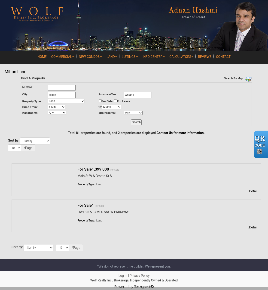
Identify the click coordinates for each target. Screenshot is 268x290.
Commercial (62, 57)
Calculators (181, 57)
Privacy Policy (139, 276)
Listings (130, 57)
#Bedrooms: (30, 113)
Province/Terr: (108, 94)
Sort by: (13, 140)
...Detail (252, 191)
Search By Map (233, 78)
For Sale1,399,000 (93, 169)
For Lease (123, 101)
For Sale (107, 101)
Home (42, 57)
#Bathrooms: (107, 113)
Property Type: (32, 101)
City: (25, 94)
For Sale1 (86, 205)
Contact (223, 57)
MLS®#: (27, 87)
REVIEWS (204, 57)
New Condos (90, 57)
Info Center (154, 57)
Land (112, 57)
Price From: (30, 107)
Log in (123, 276)
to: (100, 107)
